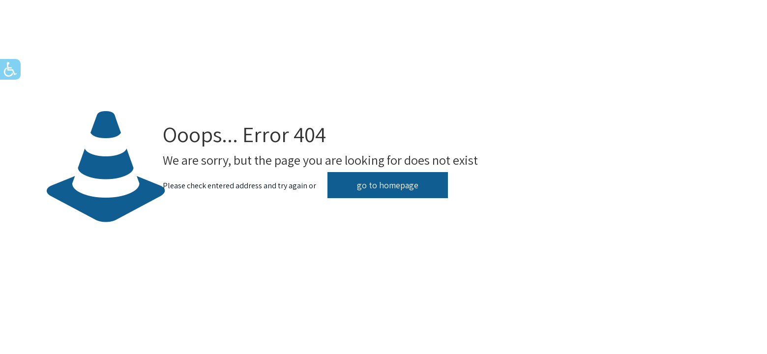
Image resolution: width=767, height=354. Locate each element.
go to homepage (387, 185)
